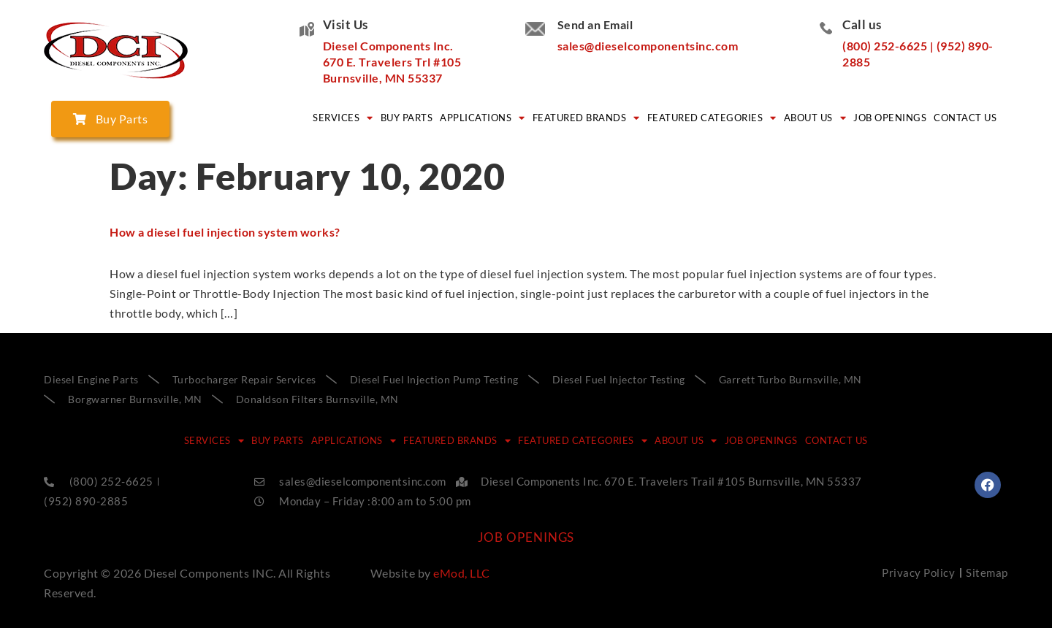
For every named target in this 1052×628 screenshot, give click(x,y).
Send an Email (595, 24)
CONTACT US (965, 117)
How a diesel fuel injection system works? (225, 232)
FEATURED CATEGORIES (712, 118)
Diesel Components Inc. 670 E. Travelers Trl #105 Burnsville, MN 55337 (392, 62)
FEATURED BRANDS (586, 118)
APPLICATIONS (482, 118)
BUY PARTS (407, 117)
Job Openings (889, 117)
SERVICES (343, 118)
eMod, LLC (461, 573)
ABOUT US (815, 118)
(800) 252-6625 (884, 46)
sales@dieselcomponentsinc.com (648, 46)
